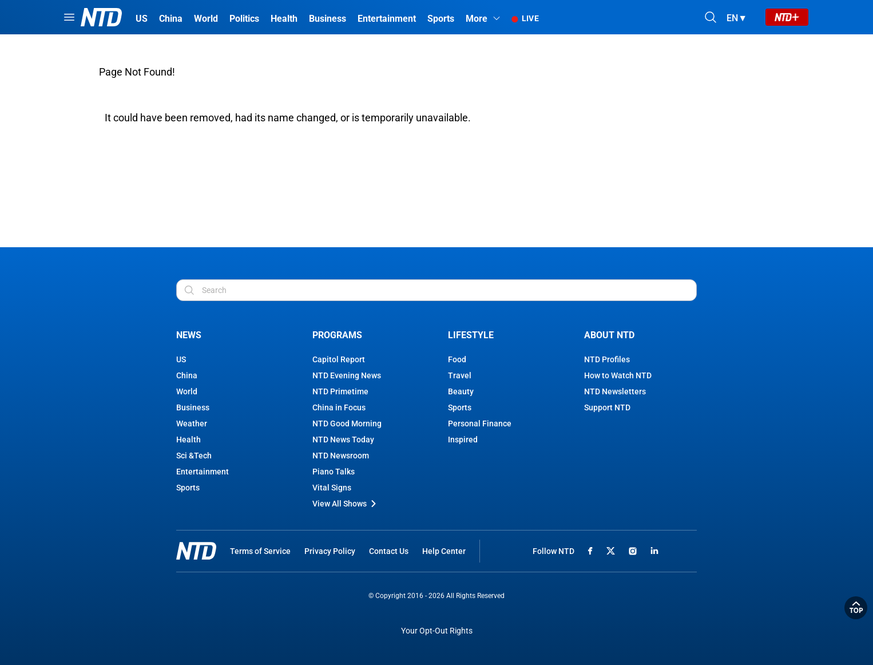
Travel (459, 375)
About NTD (609, 335)
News (188, 335)
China (186, 375)
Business (192, 407)
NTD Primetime (340, 391)
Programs (337, 335)
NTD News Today (343, 439)
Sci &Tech (194, 455)
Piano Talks (333, 471)
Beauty (461, 391)
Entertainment (202, 471)
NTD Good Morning (347, 423)
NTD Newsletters (615, 391)
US (181, 359)
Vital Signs (331, 487)
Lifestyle (471, 335)
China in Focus (339, 407)
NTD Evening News (346, 375)
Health (188, 439)
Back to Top (855, 607)
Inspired (463, 439)
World (186, 391)
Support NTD (607, 407)
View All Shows (345, 504)
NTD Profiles (607, 359)
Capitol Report (338, 359)
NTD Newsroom (340, 455)
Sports (188, 487)
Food (457, 359)
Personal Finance (479, 423)
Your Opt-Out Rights (437, 631)
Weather (191, 423)
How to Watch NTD (618, 375)
